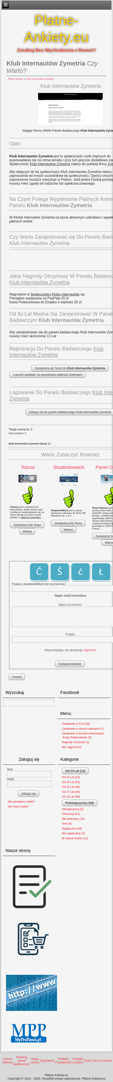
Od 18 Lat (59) (71, 796)
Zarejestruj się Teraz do (70, 368)
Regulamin (47, 1060)
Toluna (28, 467)
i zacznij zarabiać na (47, 374)
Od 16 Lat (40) (71, 786)
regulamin (89, 650)
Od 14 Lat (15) (71, 777)
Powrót (17, 677)
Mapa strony (35, 1060)
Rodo (87, 1060)
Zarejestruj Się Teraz (27, 525)
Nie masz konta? (18, 806)
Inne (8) (67, 823)
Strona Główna (7, 1060)
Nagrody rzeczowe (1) (75, 742)
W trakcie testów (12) (75, 838)
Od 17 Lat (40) (71, 791)
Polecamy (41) (71, 813)
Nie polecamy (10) (73, 818)
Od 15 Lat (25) (71, 782)
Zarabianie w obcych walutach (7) (83, 728)
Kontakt (107, 1060)
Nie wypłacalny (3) (73, 833)
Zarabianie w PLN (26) (76, 723)
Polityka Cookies (77, 1060)
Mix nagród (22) (72, 747)
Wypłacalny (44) (72, 828)
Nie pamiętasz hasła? (21, 801)
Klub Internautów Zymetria (40, 79)
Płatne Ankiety (15, 79)
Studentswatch (68, 467)
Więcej (27, 531)
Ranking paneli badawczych (21, 1060)
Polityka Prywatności (63, 1060)
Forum (96, 1060)
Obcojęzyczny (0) (73, 809)
